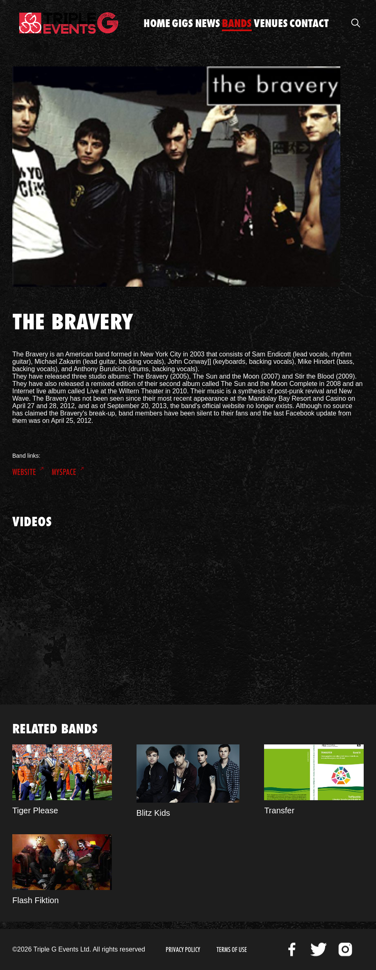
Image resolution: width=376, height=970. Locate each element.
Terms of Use (231, 950)
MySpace (64, 472)
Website (24, 472)
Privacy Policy (183, 950)
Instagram (345, 949)
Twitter (318, 949)
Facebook (292, 949)
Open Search (355, 23)
